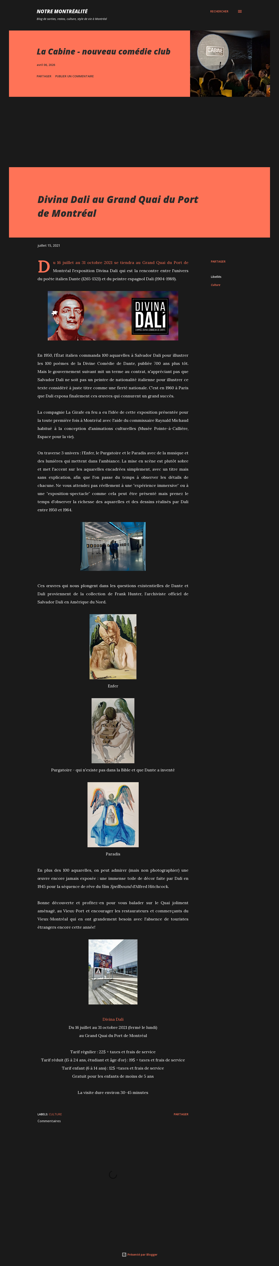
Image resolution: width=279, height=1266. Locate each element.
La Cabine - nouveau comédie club (103, 51)
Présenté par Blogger (139, 1254)
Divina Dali (113, 1019)
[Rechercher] (219, 11)
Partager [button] (44, 76)
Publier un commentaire (74, 76)
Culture (215, 285)
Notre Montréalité (62, 11)
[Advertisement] (139, 127)
